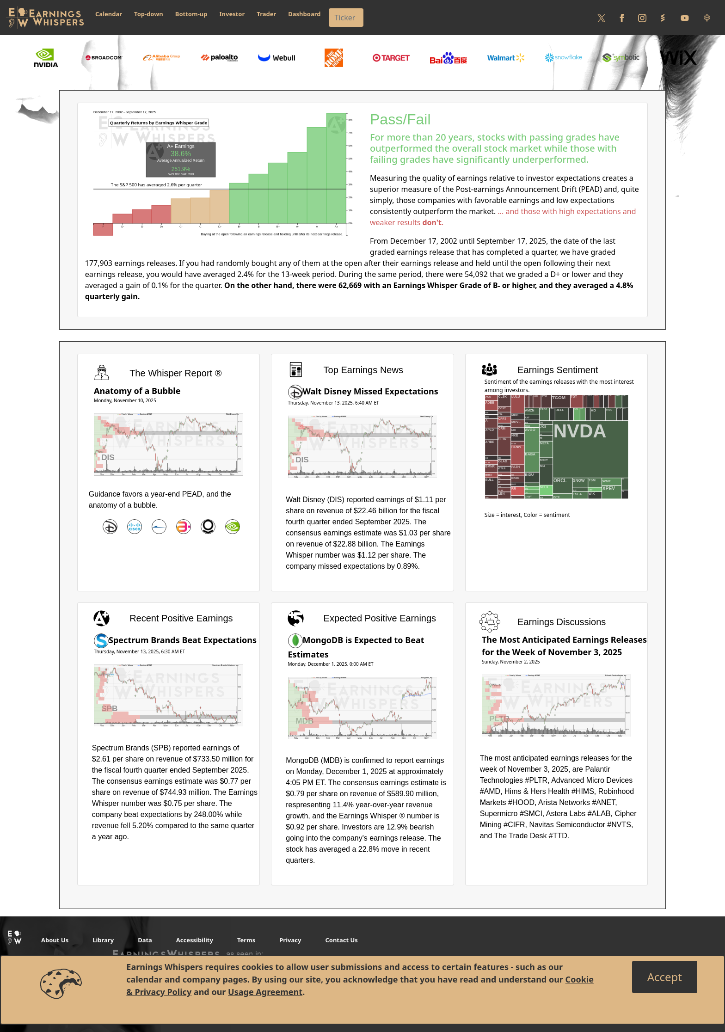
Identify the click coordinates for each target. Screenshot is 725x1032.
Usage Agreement (265, 991)
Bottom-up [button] (191, 14)
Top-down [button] (148, 14)
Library (103, 940)
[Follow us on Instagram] (642, 17)
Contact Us (341, 940)
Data (145, 940)
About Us (54, 940)
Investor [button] (232, 14)
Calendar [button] (108, 14)
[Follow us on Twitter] (601, 17)
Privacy (290, 940)
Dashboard (304, 14)
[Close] (664, 977)
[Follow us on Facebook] (622, 17)
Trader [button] (266, 14)
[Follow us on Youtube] (684, 17)
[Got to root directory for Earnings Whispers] (45, 17)
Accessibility (194, 940)
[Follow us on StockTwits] (662, 17)
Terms (246, 940)
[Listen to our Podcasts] (707, 17)
